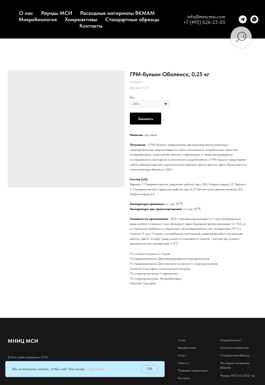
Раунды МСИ (56, 13)
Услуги (182, 355)
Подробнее (95, 369)
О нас (182, 340)
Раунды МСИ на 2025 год (237, 375)
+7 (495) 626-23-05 (204, 22)
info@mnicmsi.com (206, 16)
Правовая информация (192, 370)
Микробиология (38, 19)
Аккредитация (187, 347)
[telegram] (243, 19)
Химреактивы (81, 19)
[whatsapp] (254, 19)
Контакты (90, 26)
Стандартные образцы (132, 19)
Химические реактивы (234, 347)
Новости (183, 363)
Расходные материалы (235, 363)
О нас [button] (26, 13)
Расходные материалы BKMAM (117, 13)
